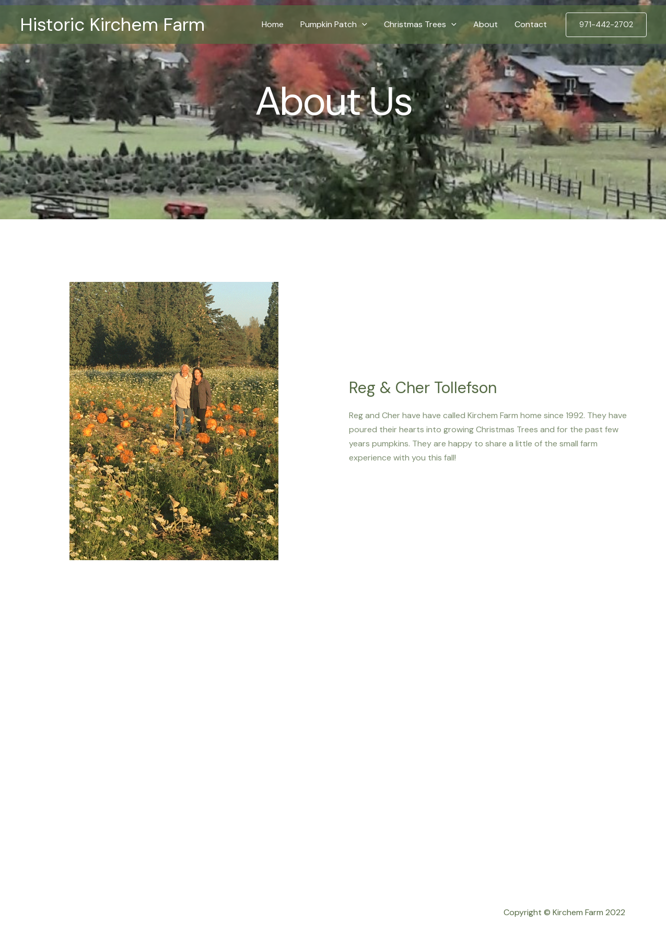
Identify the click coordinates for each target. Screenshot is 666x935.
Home (273, 24)
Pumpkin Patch (333, 24)
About (485, 24)
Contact (531, 24)
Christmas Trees (420, 24)
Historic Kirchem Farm (112, 25)
